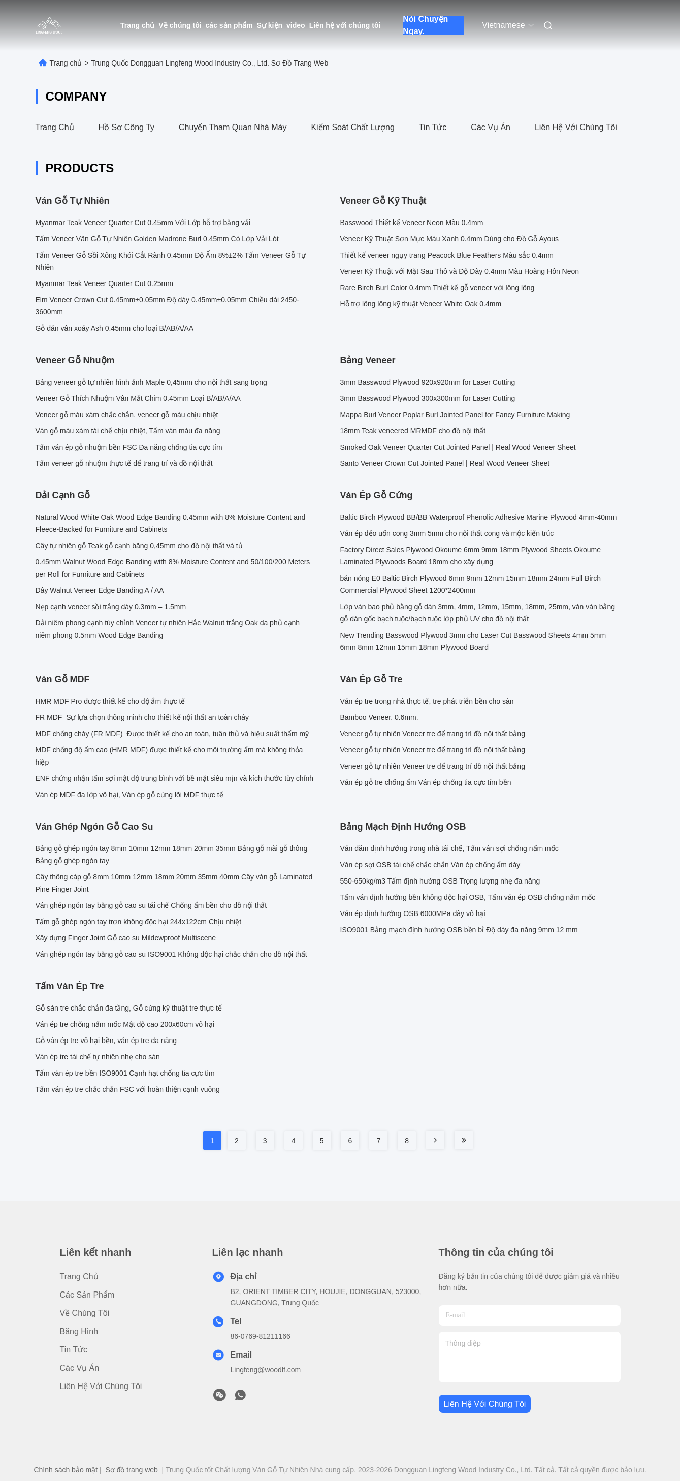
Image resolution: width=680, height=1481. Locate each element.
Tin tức (433, 127)
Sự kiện (269, 25)
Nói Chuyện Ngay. (425, 25)
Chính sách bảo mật (66, 1470)
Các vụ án (490, 127)
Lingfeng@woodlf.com (266, 1370)
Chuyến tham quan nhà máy (232, 127)
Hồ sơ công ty (126, 127)
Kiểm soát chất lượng (352, 127)
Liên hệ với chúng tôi (345, 25)
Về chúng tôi (179, 25)
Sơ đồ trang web (131, 1470)
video (295, 25)
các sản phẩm (229, 25)
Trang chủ (137, 25)
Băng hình (79, 1331)
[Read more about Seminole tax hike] (435, 1140)
